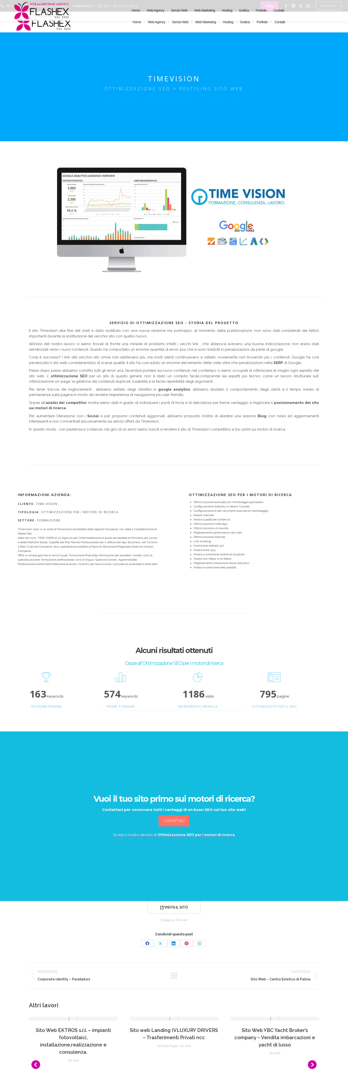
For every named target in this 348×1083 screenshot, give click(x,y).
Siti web (181, 920)
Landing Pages (167, 1046)
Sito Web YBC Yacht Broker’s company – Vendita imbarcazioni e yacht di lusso (274, 1037)
